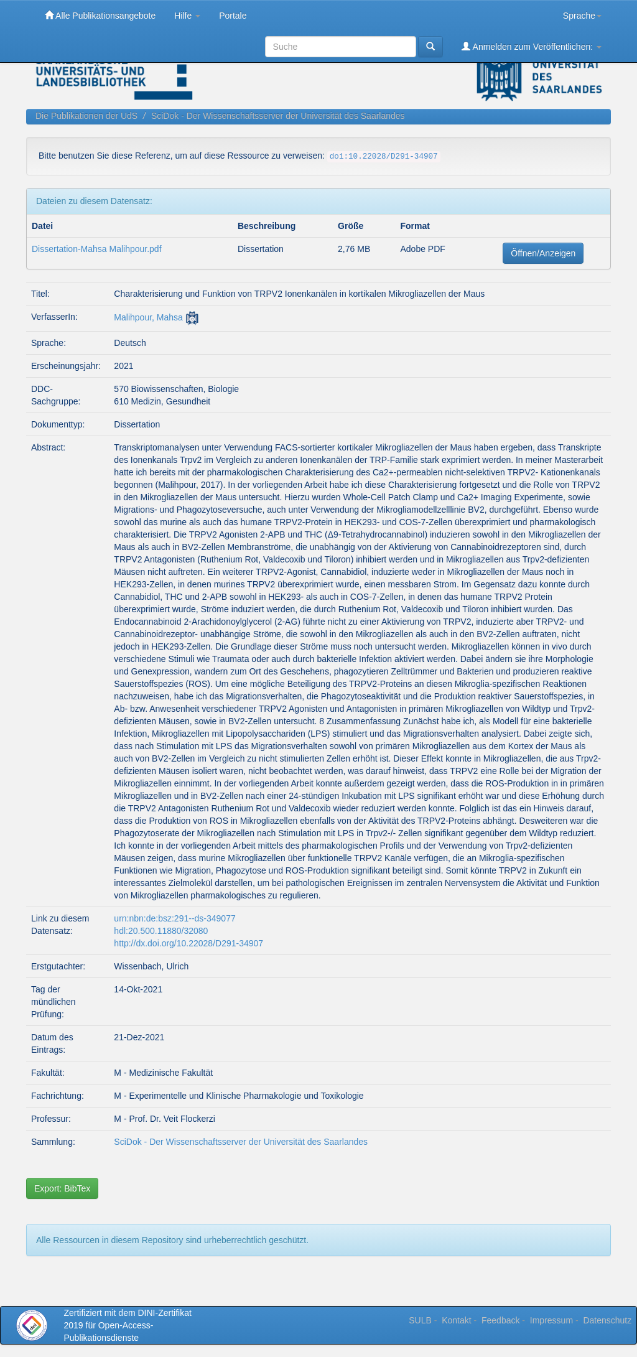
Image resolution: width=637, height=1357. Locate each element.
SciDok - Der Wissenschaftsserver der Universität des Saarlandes (278, 116)
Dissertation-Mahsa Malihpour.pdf (97, 249)
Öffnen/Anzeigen (543, 253)
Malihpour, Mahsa (148, 317)
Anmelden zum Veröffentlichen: (532, 46)
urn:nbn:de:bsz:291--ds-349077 (174, 918)
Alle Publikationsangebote (100, 15)
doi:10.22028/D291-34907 (384, 156)
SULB (420, 1320)
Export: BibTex (62, 1188)
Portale (232, 16)
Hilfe (187, 16)
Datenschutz (607, 1320)
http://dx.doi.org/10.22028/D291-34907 (188, 943)
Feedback (500, 1320)
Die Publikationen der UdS (86, 116)
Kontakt (456, 1320)
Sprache (582, 16)
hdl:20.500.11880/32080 (161, 931)
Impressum (551, 1320)
